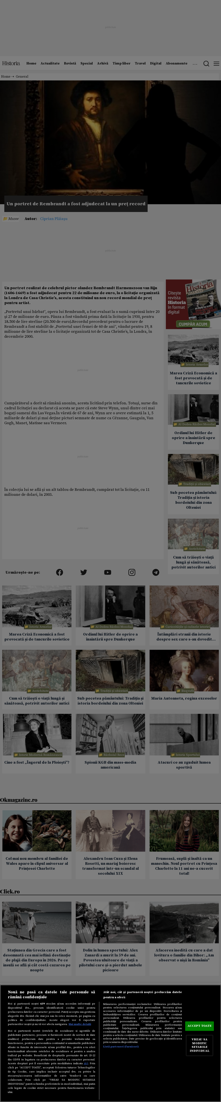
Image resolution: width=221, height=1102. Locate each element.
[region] (110, 1043)
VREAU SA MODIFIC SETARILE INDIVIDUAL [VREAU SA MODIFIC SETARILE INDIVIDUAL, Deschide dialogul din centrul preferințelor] (199, 1045)
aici (86, 1063)
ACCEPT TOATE (200, 1026)
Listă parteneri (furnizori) (121, 1046)
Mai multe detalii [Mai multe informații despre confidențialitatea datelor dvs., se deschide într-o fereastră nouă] (80, 1024)
